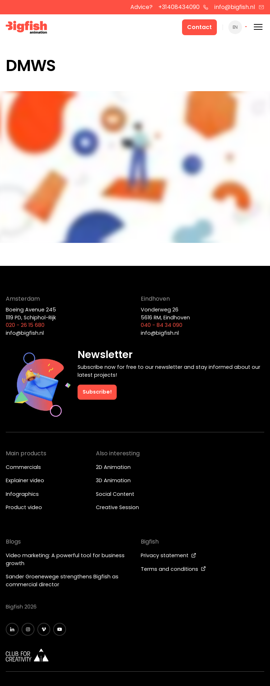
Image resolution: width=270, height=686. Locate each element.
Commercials (23, 467)
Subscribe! (97, 391)
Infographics (22, 494)
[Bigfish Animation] (26, 28)
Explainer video (25, 480)
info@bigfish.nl (239, 7)
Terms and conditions (173, 569)
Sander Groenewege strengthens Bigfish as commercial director (62, 580)
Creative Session (117, 507)
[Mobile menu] (258, 27)
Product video (24, 507)
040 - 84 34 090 (161, 325)
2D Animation (113, 467)
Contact (199, 27)
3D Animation (113, 480)
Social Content (115, 494)
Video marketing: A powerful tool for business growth (65, 559)
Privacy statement (168, 555)
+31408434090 (183, 7)
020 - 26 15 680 (25, 325)
